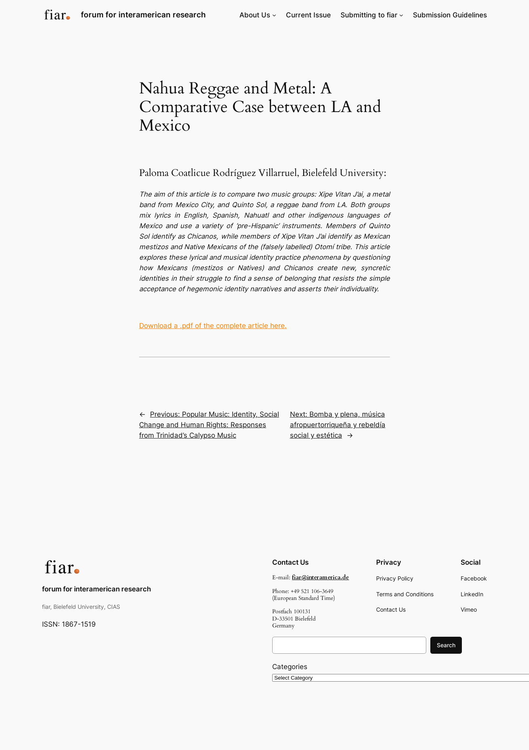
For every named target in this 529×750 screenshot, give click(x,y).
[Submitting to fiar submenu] (401, 15)
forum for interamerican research (143, 14)
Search (446, 645)
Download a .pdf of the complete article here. (213, 326)
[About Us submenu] (274, 15)
